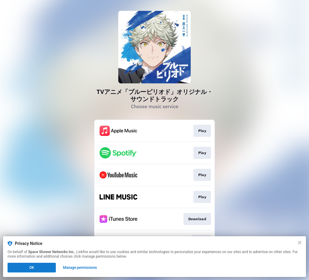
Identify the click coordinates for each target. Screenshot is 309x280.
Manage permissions (80, 268)
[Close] (299, 242)
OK (31, 268)
